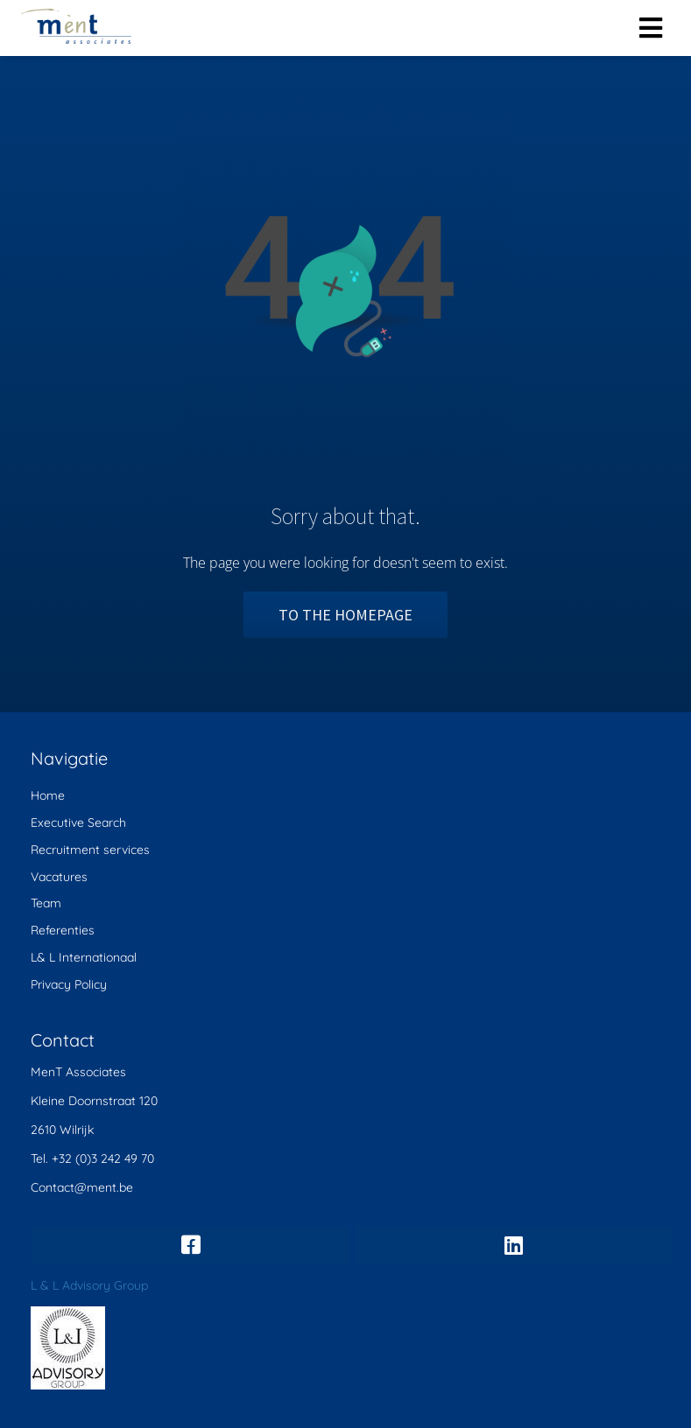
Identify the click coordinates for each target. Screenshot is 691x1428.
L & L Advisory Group (89, 1285)
